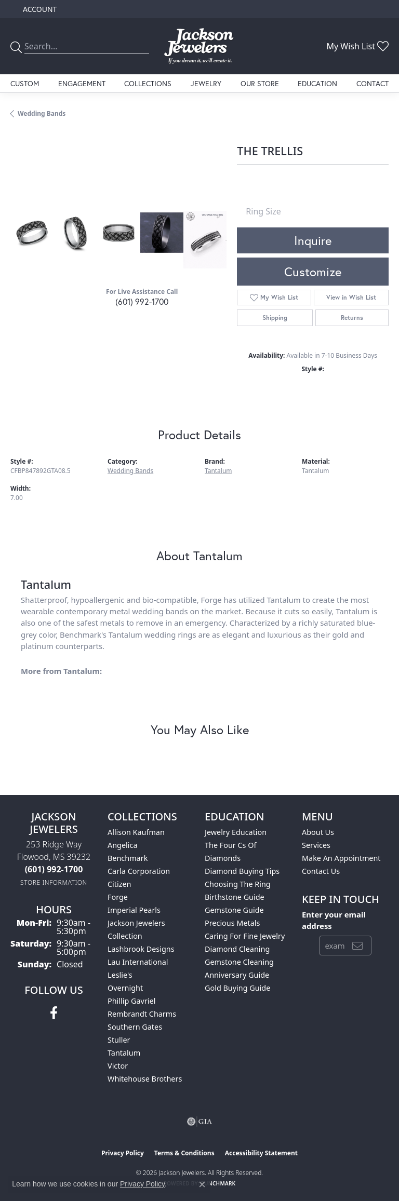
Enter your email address (334, 920)
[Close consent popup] (202, 1184)
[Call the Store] (54, 869)
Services (316, 845)
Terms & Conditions (184, 1153)
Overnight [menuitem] (125, 988)
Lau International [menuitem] (138, 962)
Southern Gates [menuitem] (135, 1027)
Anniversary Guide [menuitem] (237, 975)
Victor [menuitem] (118, 1066)
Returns (352, 317)
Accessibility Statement (261, 1153)
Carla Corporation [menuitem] (139, 871)
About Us (318, 832)
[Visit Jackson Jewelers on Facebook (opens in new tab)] (54, 1013)
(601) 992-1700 (141, 301)
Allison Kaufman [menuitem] (136, 832)
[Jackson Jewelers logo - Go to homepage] (199, 46)
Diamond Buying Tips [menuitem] (242, 871)
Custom (24, 83)
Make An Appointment (341, 858)
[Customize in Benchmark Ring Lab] (205, 239)
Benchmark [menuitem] (128, 858)
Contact (372, 83)
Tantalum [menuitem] (124, 1053)
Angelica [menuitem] (122, 845)
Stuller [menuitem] (119, 1040)
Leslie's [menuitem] (120, 975)
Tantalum (218, 470)
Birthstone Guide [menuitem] (234, 897)
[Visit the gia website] (199, 1121)
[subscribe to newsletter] (357, 945)
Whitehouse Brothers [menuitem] (145, 1079)
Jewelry (206, 83)
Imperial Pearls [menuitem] (134, 910)
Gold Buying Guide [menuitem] (237, 988)
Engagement (81, 83)
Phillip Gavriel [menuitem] (131, 1001)
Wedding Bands (41, 113)
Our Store (260, 83)
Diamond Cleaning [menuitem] (237, 949)
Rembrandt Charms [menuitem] (142, 1014)
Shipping (274, 317)
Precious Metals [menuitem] (232, 923)
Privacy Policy (122, 1153)
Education (317, 83)
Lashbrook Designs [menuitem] (141, 949)
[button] (39, 9)
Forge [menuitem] (118, 897)
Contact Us (321, 871)
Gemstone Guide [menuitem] (234, 910)
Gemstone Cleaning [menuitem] (239, 962)
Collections (147, 83)
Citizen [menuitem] (119, 884)
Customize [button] (312, 271)
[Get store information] (53, 882)
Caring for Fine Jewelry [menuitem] (245, 936)
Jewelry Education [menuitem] (236, 832)
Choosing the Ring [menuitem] (238, 884)
